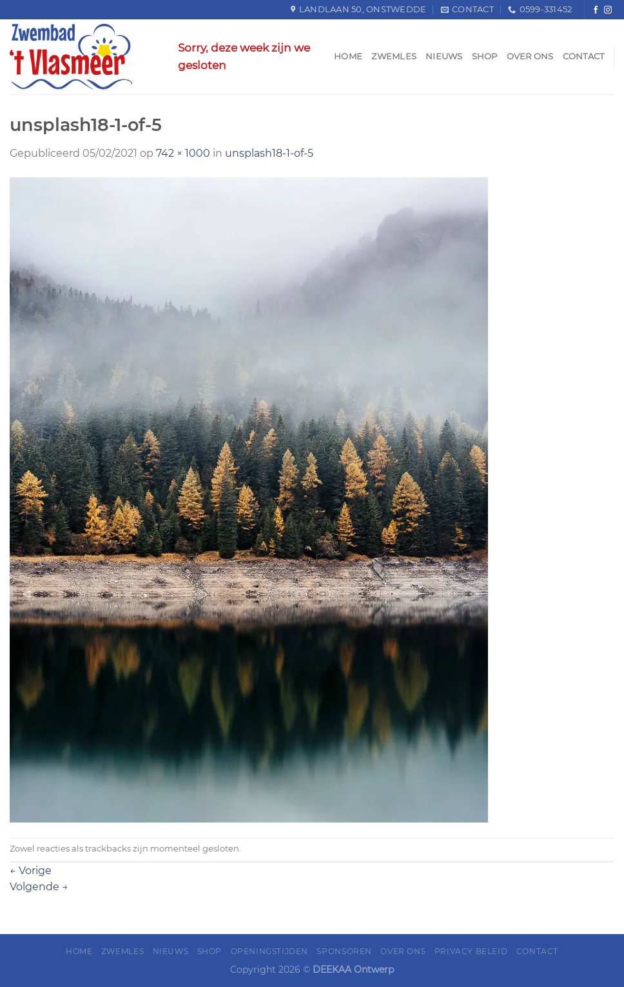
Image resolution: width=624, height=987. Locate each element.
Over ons (530, 56)
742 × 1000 (183, 153)
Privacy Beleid (471, 951)
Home (348, 56)
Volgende (39, 887)
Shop (485, 56)
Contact (584, 56)
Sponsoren (344, 951)
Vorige (31, 870)
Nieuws (444, 56)
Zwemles (393, 56)
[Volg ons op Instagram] (608, 10)
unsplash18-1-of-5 (269, 153)
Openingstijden (270, 951)
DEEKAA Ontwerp (353, 969)
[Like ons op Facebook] (596, 10)
